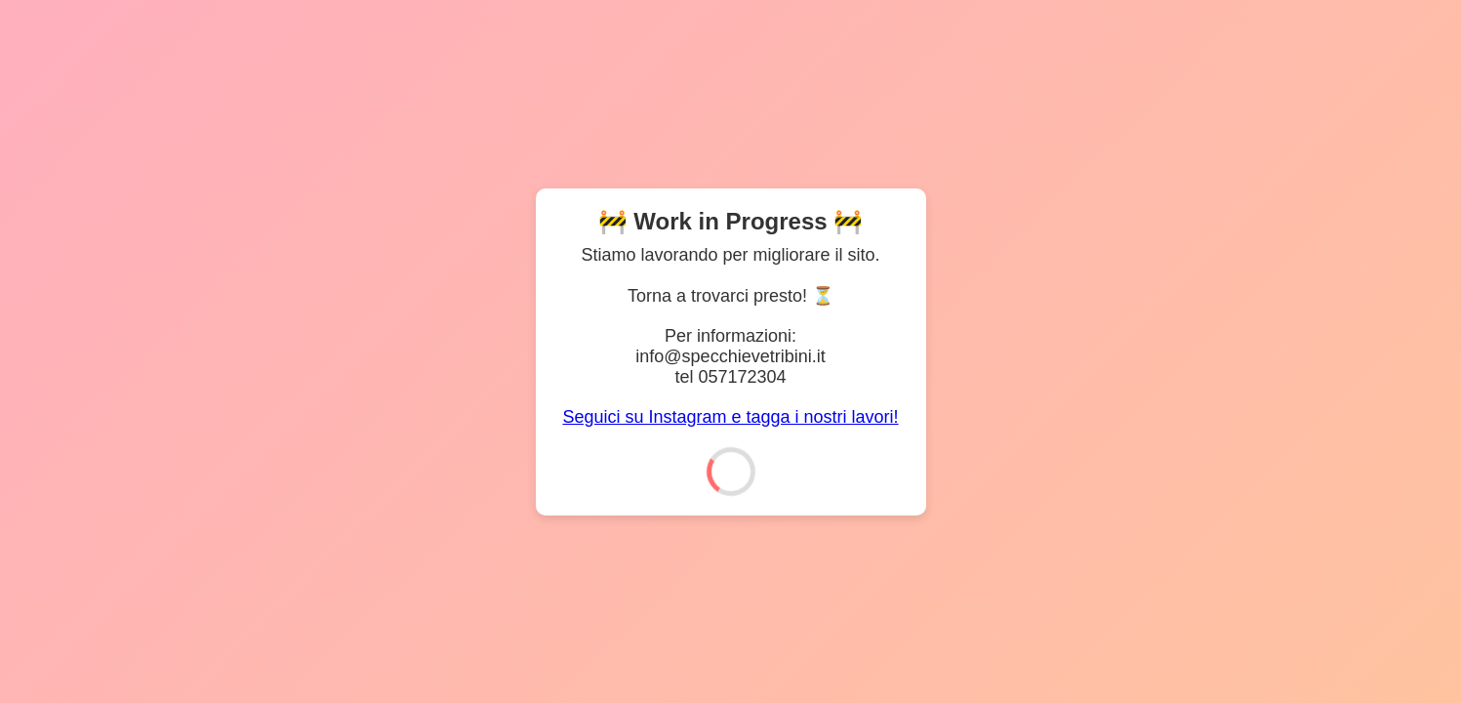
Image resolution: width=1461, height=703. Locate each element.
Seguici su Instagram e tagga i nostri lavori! (730, 417)
